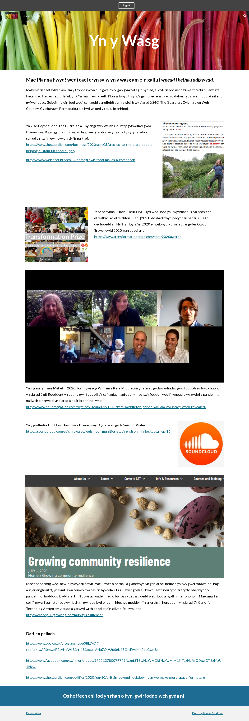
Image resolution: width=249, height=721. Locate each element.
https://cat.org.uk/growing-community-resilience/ (64, 615)
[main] (124, 40)
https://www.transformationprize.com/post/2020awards (137, 236)
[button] (245, 16)
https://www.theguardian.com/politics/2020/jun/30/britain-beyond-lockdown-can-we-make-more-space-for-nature (115, 677)
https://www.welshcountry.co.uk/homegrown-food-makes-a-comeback (80, 160)
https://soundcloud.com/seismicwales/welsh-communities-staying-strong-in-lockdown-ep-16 (98, 431)
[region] (124, 5)
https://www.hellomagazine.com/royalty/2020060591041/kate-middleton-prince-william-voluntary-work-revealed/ (116, 407)
